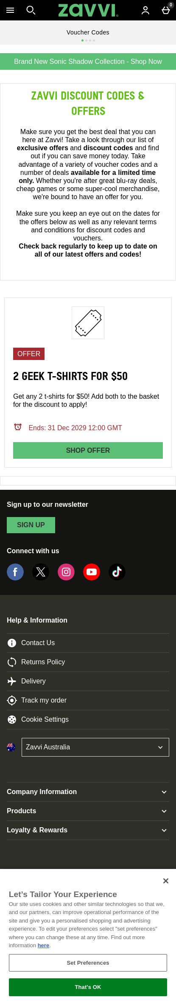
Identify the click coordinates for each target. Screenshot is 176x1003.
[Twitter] (40, 578)
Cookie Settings (38, 719)
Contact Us (31, 643)
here (43, 945)
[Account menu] (145, 10)
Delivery (26, 681)
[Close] (165, 881)
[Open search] (31, 10)
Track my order (37, 700)
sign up (31, 525)
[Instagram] (66, 578)
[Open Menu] (10, 10)
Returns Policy (36, 662)
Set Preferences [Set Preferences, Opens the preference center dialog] (88, 963)
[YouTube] (91, 578)
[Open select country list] (95, 747)
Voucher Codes (88, 32)
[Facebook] (15, 578)
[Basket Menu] (166, 10)
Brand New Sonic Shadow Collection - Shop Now (88, 61)
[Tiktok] (117, 578)
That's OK (88, 987)
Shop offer (88, 450)
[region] (88, 936)
